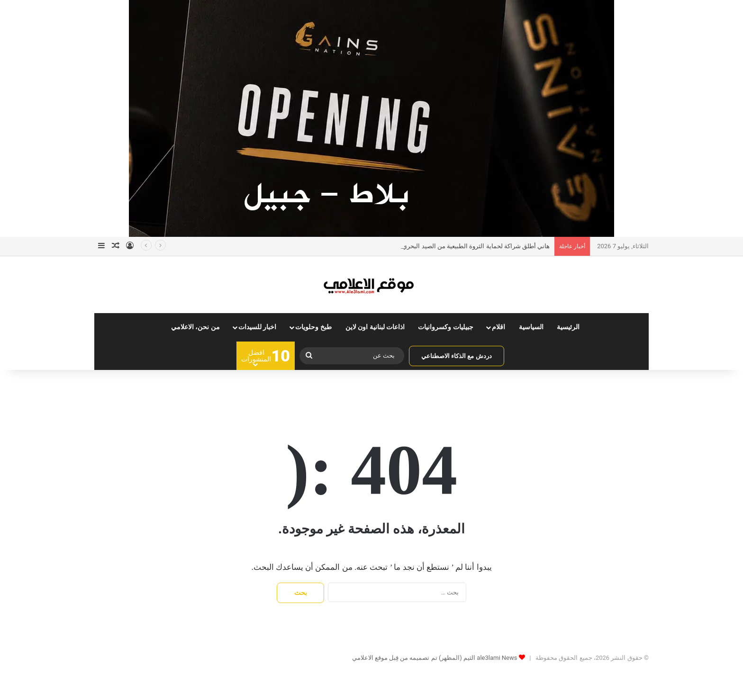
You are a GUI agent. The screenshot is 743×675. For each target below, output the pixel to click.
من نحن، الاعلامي (195, 327)
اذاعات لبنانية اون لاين (375, 327)
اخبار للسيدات (257, 327)
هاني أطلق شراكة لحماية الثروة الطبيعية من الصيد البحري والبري (467, 246)
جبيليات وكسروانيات (445, 327)
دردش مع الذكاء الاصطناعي (456, 356)
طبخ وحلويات (313, 327)
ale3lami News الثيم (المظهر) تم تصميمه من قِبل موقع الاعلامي (434, 657)
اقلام (498, 327)
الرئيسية (568, 327)
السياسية (531, 327)
